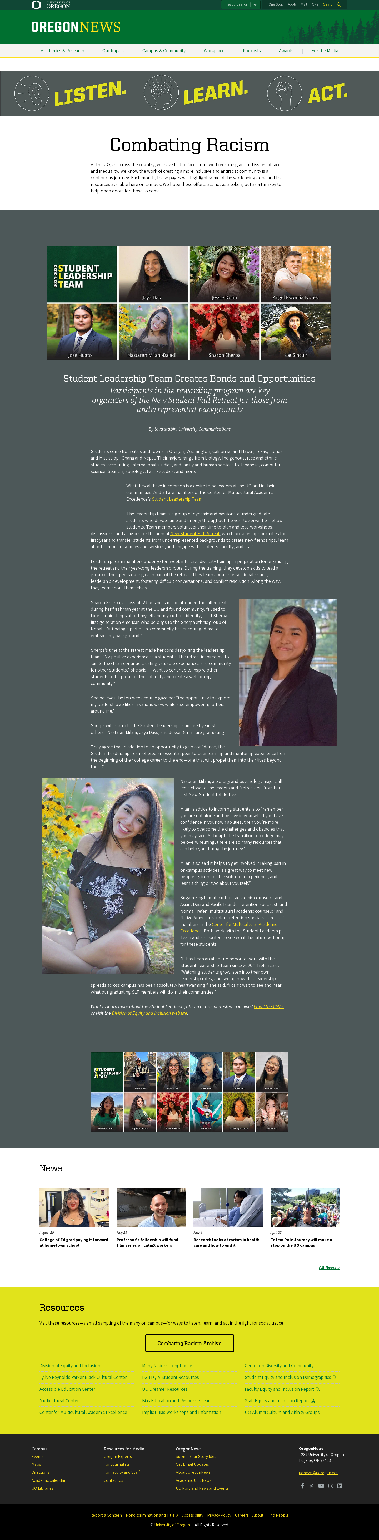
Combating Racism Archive (190, 1343)
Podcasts (252, 50)
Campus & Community (164, 50)
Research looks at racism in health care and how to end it (226, 1242)
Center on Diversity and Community (279, 1366)
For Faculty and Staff (122, 1472)
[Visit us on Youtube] (321, 1486)
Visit (304, 4)
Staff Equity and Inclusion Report (277, 1401)
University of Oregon (172, 1525)
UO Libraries (42, 1488)
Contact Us (113, 1480)
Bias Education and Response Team (177, 1401)
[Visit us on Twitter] (311, 1486)
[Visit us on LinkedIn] (339, 1486)
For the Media (325, 50)
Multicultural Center (59, 1401)
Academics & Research (62, 50)
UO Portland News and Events (202, 1488)
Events (37, 1456)
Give (315, 4)
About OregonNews (193, 1472)
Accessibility (192, 1515)
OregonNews (189, 1449)
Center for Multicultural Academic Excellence (228, 927)
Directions (40, 1472)
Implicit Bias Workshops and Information (181, 1412)
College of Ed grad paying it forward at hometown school (73, 1242)
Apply (292, 4)
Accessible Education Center (67, 1389)
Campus (39, 1449)
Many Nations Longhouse (167, 1366)
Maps (36, 1464)
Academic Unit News (193, 1480)
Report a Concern (106, 1515)
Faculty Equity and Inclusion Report (279, 1389)
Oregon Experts (118, 1456)
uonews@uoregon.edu (318, 1473)
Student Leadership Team (177, 499)
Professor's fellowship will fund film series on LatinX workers (147, 1242)
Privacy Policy (219, 1515)
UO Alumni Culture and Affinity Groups (282, 1412)
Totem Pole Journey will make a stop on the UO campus (301, 1242)
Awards (286, 50)
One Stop (275, 4)
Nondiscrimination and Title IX (152, 1515)
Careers (241, 1515)
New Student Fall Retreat (195, 533)
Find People (278, 1515)
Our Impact (113, 50)
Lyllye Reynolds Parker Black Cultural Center (83, 1377)
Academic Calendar (49, 1480)
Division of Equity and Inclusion (69, 1366)
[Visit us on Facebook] (303, 1486)
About (257, 1515)
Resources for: (237, 4)
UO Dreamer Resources (165, 1389)
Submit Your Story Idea (196, 1456)
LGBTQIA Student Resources (170, 1377)
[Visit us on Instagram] (330, 1486)
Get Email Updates (192, 1464)
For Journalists (116, 1464)
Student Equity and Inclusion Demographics (288, 1377)
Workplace (214, 50)
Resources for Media (124, 1449)
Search (328, 4)
